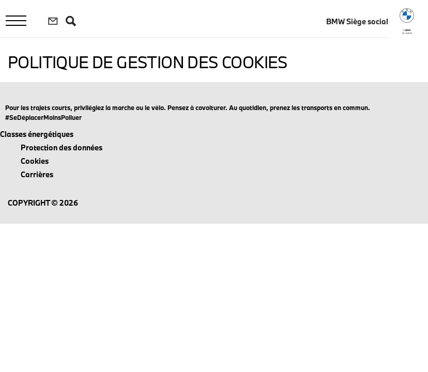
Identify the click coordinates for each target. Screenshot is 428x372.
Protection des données (61, 147)
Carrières (37, 174)
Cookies (35, 161)
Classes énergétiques (36, 134)
